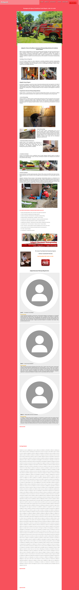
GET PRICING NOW (72, 2)
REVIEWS (59, 1)
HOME (41, 1)
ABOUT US (47, 1)
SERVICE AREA (65, 1)
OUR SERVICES (53, 1)
